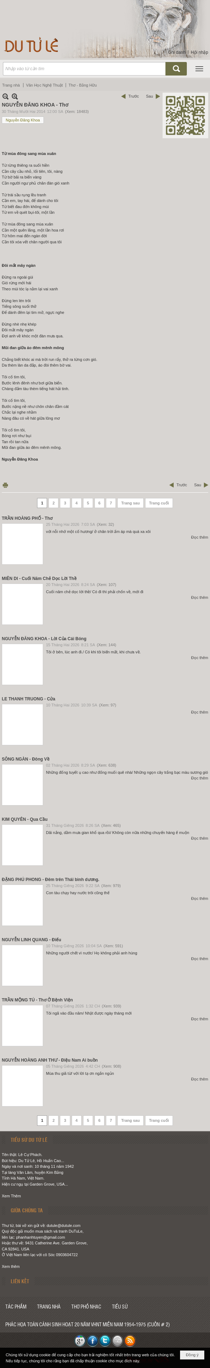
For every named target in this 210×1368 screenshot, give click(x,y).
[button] (199, 69)
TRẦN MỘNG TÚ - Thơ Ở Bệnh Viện (37, 1000)
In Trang (5, 485)
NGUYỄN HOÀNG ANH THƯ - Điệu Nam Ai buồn (50, 1060)
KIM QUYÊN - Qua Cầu (24, 819)
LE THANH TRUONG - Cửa (28, 698)
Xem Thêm (11, 1196)
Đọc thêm (199, 537)
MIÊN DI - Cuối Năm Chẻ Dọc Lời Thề (39, 578)
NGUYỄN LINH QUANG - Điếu (31, 939)
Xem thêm (11, 1266)
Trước (133, 96)
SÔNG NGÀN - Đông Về (26, 759)
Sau (149, 96)
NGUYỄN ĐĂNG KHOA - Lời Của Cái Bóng (44, 638)
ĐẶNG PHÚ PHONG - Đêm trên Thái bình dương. (50, 879)
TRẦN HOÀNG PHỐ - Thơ (27, 518)
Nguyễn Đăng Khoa (23, 120)
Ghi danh (177, 52)
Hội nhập (199, 52)
